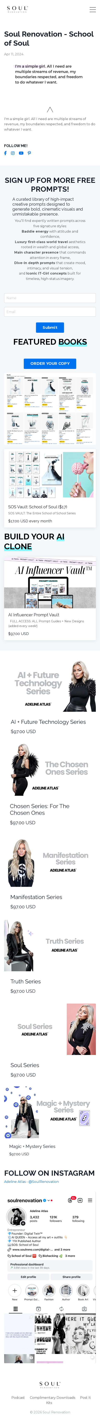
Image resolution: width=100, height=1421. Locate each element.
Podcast (18, 1398)
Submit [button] (50, 327)
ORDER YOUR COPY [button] (50, 363)
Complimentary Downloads (52, 1398)
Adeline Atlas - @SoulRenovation (31, 1182)
